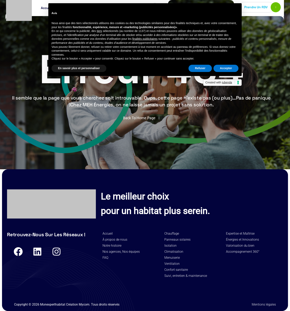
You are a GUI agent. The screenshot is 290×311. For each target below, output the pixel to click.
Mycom (84, 304)
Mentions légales (264, 304)
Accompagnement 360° (242, 252)
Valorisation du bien (240, 245)
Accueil (108, 233)
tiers (99, 31)
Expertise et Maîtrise (240, 233)
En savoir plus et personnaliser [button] (79, 68)
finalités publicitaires (144, 38)
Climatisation (173, 252)
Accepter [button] (226, 68)
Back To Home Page (139, 118)
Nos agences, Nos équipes (121, 252)
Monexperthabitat (52, 304)
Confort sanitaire (176, 270)
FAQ (105, 258)
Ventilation (172, 264)
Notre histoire (112, 245)
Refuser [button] (200, 68)
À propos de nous (115, 239)
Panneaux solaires (177, 239)
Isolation (170, 245)
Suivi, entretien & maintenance (185, 276)
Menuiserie (172, 258)
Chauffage (171, 233)
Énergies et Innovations (242, 239)
